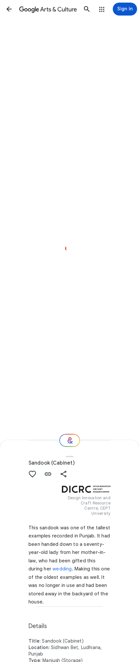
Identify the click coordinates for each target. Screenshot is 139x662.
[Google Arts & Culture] (48, 9)
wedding (62, 569)
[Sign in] (125, 9)
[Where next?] (69, 440)
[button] (9, 9)
